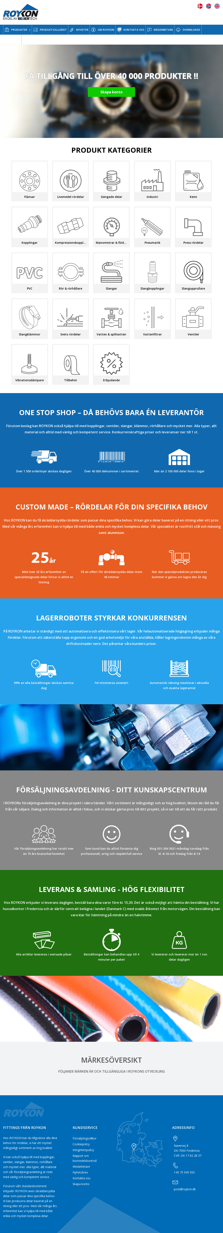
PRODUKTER (16, 30)
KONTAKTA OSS (130, 30)
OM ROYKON (102, 30)
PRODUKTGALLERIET (50, 30)
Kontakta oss (81, 1178)
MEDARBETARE (160, 30)
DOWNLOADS (188, 30)
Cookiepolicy (81, 1144)
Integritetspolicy (83, 1150)
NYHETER (78, 30)
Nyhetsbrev (80, 1172)
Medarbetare (81, 1166)
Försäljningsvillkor (84, 1138)
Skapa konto (81, 1184)
